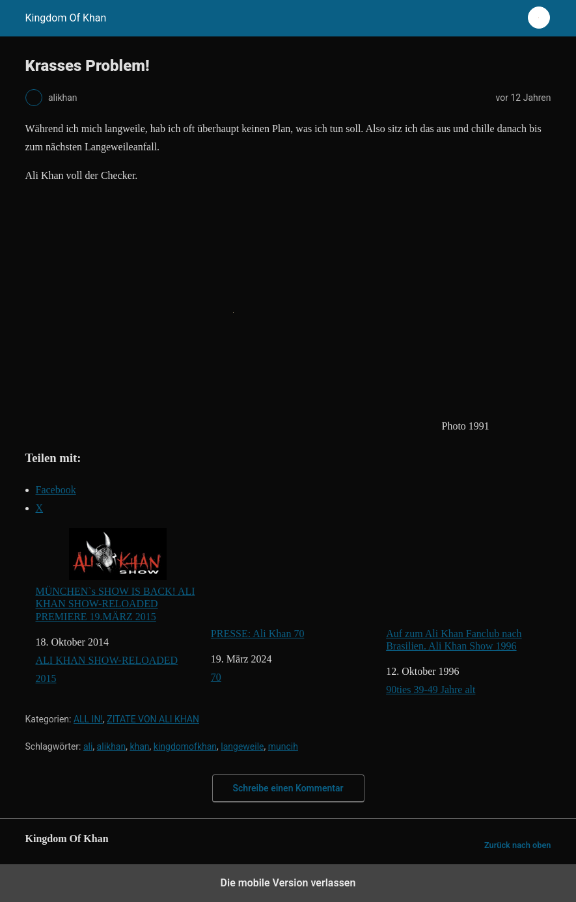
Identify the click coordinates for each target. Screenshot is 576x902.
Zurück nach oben (517, 845)
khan (139, 746)
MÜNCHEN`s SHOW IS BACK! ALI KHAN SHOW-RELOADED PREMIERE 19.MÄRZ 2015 (115, 575)
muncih (283, 746)
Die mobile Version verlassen (288, 883)
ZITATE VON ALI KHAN (153, 719)
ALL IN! (88, 719)
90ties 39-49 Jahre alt (430, 689)
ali (87, 746)
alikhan (111, 746)
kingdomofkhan (185, 746)
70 (216, 677)
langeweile (242, 746)
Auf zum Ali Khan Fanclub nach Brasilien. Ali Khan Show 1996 (468, 589)
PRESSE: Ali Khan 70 (293, 583)
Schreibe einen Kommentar (288, 788)
